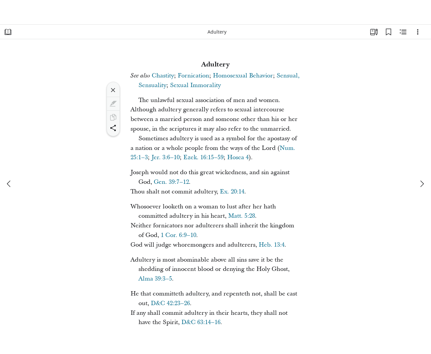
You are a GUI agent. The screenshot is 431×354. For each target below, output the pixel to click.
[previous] (9, 183)
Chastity (163, 75)
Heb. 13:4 (272, 245)
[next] (421, 183)
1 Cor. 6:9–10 (178, 235)
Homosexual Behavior (243, 75)
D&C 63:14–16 (200, 322)
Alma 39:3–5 (155, 279)
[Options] (417, 32)
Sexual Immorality (195, 85)
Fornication (193, 75)
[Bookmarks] (388, 32)
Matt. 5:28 (241, 216)
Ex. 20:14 (232, 191)
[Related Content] (403, 32)
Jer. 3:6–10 (165, 157)
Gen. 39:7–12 (171, 182)
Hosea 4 (238, 157)
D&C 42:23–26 (170, 303)
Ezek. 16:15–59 (203, 157)
